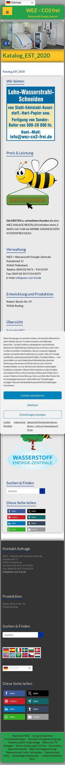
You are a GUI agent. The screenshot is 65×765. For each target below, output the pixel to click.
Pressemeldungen (15, 739)
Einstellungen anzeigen (32, 414)
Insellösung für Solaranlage (24, 742)
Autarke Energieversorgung (44, 739)
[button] (16, 511)
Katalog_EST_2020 (14, 71)
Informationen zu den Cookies (43, 369)
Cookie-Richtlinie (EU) (45, 757)
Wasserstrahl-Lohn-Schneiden (24, 752)
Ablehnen (32, 405)
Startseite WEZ (15, 330)
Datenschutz (19, 422)
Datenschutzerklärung (21, 376)
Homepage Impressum (16, 379)
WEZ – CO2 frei (43, 10)
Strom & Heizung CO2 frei (31, 745)
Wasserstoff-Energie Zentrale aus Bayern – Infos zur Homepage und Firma (42, 426)
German (11, 668)
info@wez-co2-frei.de (28, 277)
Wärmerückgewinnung (42, 749)
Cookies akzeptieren (32, 395)
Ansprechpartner (43, 735)
